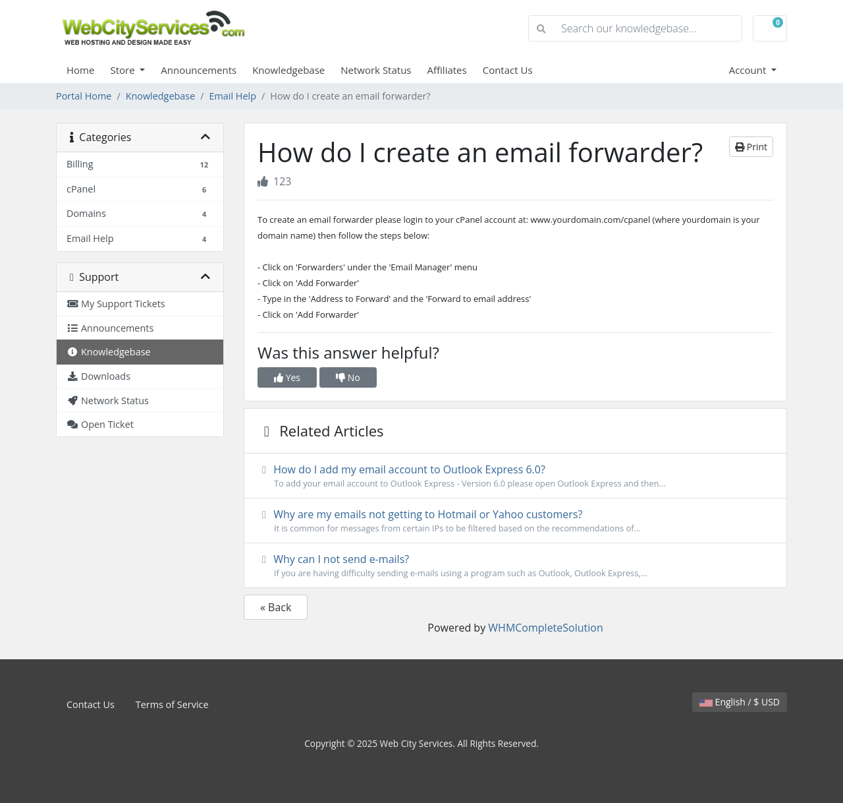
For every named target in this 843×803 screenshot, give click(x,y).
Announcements (198, 69)
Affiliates (447, 69)
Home (80, 69)
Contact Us (508, 69)
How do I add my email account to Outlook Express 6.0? (515, 476)
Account (749, 69)
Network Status (375, 69)
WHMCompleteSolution (545, 627)
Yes (287, 377)
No (348, 377)
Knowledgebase (288, 69)
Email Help (232, 96)
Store (123, 69)
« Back (275, 607)
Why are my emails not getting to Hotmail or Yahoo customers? (515, 521)
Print (751, 146)
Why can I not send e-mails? (515, 566)
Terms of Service (172, 704)
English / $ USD (739, 702)
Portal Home (83, 96)
